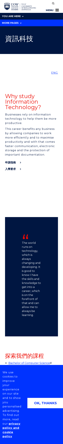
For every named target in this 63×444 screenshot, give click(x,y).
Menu (52, 10)
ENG (54, 72)
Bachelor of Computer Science (29, 363)
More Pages (12, 22)
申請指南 (10, 162)
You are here (13, 16)
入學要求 (10, 169)
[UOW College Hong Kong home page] (20, 6)
